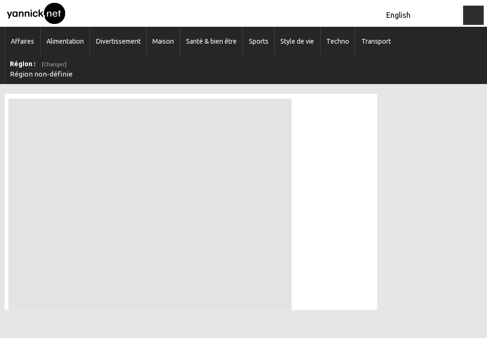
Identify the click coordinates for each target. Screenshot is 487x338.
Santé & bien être (211, 41)
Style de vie (297, 41)
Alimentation (65, 41)
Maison (163, 41)
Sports (259, 41)
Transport (376, 41)
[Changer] (54, 64)
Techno (337, 41)
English (398, 15)
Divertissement (118, 41)
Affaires (22, 41)
